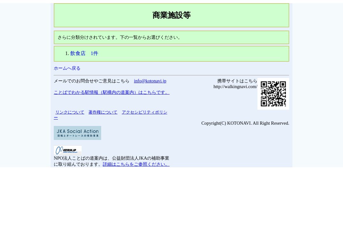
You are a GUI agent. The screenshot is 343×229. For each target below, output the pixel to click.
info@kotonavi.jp (150, 80)
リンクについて (69, 112)
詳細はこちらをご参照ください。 (136, 164)
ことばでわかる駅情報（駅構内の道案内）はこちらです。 (112, 92)
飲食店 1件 (84, 53)
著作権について (102, 112)
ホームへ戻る (67, 68)
